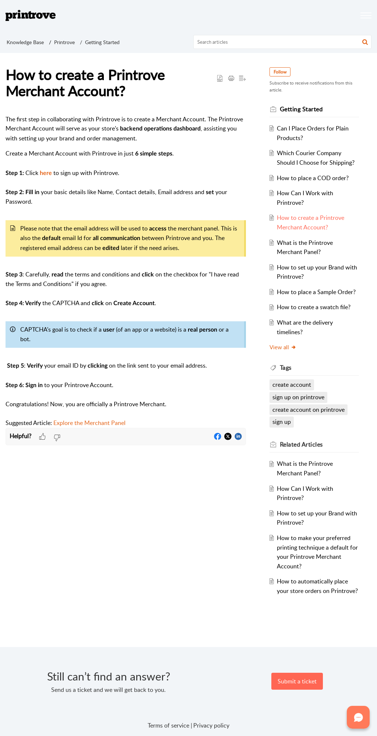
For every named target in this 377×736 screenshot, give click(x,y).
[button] (365, 41)
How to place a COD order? (313, 178)
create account (291, 384)
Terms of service (168, 725)
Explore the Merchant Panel (89, 423)
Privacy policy (211, 725)
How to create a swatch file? (313, 307)
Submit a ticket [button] (297, 681)
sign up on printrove (298, 397)
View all (282, 347)
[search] (282, 42)
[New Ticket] (297, 681)
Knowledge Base (25, 42)
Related (301, 444)
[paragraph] (126, 271)
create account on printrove (308, 409)
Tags (286, 368)
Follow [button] (280, 72)
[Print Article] (231, 78)
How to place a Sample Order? (316, 292)
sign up (281, 422)
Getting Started (102, 42)
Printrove (64, 42)
